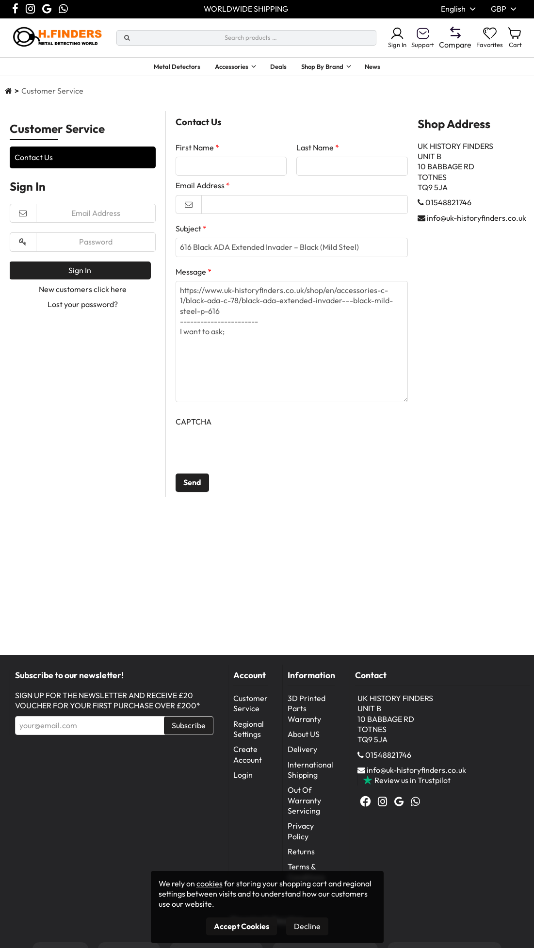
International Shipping (310, 772)
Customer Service (250, 706)
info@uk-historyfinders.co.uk (476, 220)
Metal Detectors (161, 68)
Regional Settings (248, 731)
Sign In (382, 38)
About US (304, 736)
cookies (209, 883)
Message (191, 274)
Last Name (315, 150)
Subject (188, 231)
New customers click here (83, 291)
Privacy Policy (301, 833)
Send (192, 485)
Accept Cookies (241, 926)
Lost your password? (83, 306)
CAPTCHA (193, 424)
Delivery (302, 751)
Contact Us (34, 159)
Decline (307, 926)
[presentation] (249, 452)
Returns (301, 854)
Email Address (200, 188)
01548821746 (448, 205)
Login (243, 777)
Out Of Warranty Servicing (304, 802)
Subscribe (189, 728)
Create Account (247, 757)
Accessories (225, 68)
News (391, 68)
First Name (195, 150)
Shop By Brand (331, 68)
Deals (281, 68)
